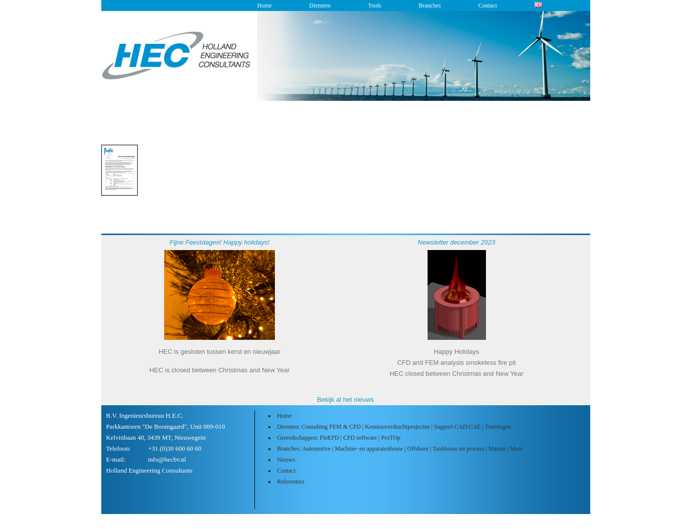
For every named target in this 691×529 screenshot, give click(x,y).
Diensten (320, 5)
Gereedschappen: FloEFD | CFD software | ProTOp (338, 437)
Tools (374, 5)
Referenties (290, 481)
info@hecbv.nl (167, 459)
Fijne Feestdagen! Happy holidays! (219, 242)
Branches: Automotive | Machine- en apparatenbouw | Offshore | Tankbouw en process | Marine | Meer (399, 448)
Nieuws (286, 459)
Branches (430, 5)
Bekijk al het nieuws (345, 399)
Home (264, 5)
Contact (487, 5)
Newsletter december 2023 (456, 242)
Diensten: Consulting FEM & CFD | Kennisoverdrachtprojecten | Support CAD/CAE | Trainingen (394, 426)
